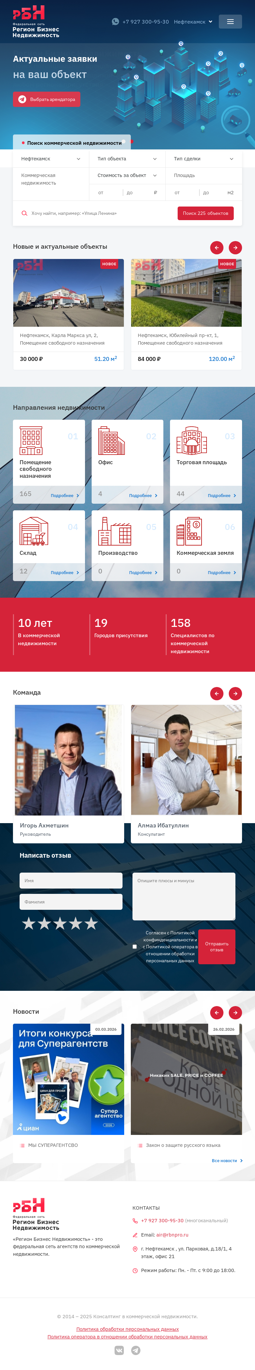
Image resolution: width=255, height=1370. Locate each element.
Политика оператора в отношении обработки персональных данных (127, 1336)
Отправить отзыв (217, 947)
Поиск (205, 213)
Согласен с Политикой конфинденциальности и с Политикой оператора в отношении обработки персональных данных (170, 947)
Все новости (227, 1160)
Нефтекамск (35, 158)
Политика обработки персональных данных (127, 1329)
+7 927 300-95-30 (140, 21)
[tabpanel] (127, 74)
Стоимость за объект (122, 175)
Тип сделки (187, 158)
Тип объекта (112, 158)
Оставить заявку (36, 106)
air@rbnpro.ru (172, 1235)
